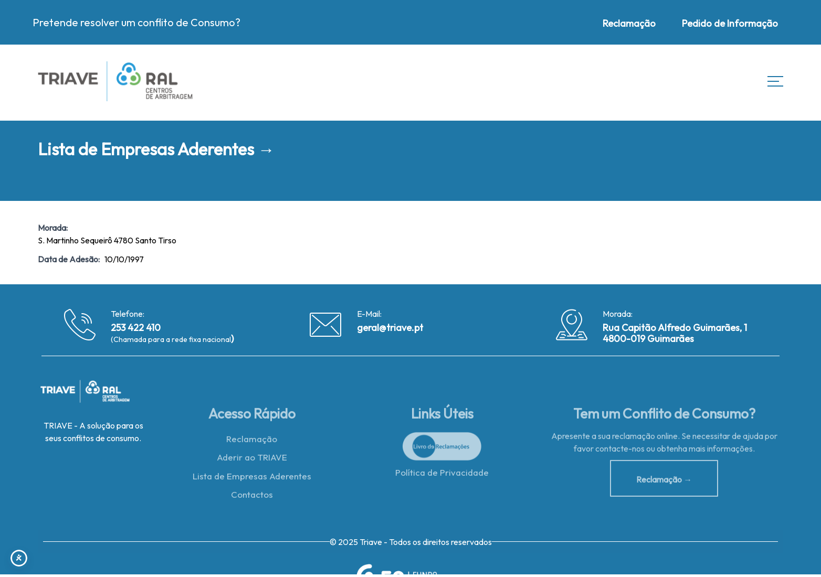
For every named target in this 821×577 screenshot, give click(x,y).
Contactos (252, 497)
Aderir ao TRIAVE (252, 460)
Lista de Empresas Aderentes (252, 478)
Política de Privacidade (442, 474)
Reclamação (251, 441)
